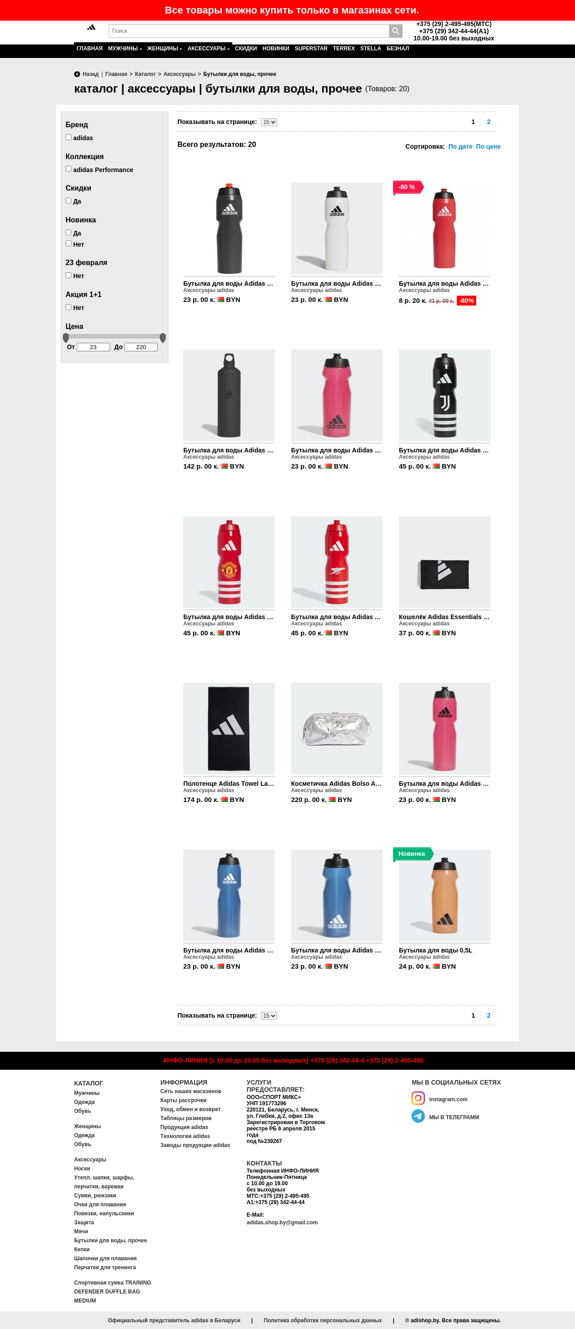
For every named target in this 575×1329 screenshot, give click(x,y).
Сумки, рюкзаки (95, 1195)
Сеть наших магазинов (190, 1091)
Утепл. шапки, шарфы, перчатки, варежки (104, 1182)
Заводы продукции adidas (195, 1145)
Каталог (88, 1083)
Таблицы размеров (186, 1118)
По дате (460, 146)
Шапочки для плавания (105, 1258)
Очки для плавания (100, 1204)
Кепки (82, 1249)
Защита (84, 1222)
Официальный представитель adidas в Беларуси (174, 1320)
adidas (79, 138)
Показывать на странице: (217, 121)
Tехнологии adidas (185, 1136)
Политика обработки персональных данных (323, 1320)
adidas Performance (99, 169)
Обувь (82, 1111)
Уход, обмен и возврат (190, 1109)
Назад (91, 74)
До (136, 347)
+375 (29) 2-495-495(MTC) (454, 23)
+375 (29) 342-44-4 (337, 1060)
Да (73, 201)
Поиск (395, 31)
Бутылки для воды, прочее (110, 1240)
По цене (488, 146)
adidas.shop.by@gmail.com (282, 1222)
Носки (82, 1168)
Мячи (81, 1231)
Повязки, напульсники (104, 1213)
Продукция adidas (184, 1127)
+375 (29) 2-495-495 (395, 1060)
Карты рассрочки (183, 1100)
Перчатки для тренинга (105, 1267)
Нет (75, 244)
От (88, 347)
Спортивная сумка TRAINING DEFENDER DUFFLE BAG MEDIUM (112, 1292)
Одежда (84, 1102)
